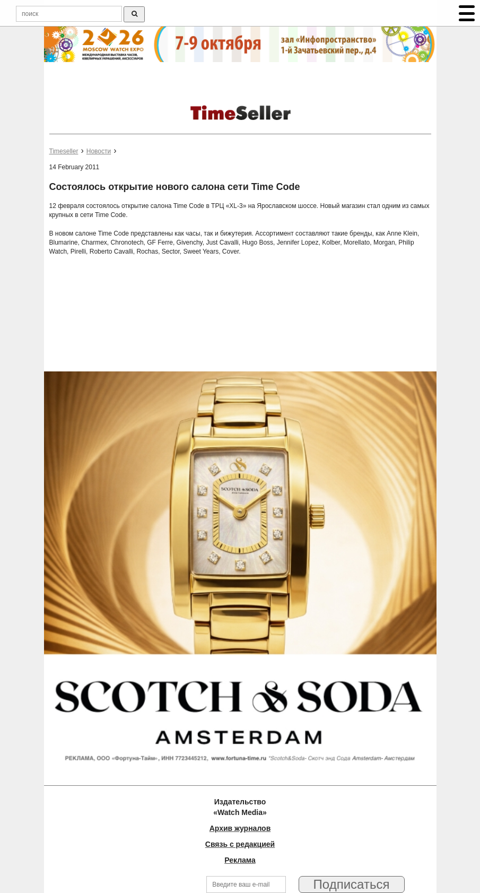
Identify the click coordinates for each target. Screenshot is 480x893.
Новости (98, 151)
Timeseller (63, 151)
